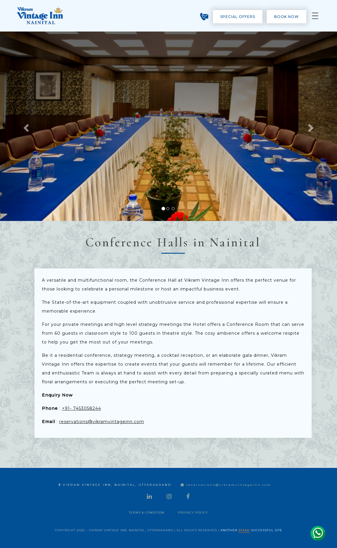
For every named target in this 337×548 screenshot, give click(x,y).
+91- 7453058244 (81, 408)
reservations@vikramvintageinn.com (101, 421)
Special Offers (237, 16)
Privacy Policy (193, 512)
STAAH (244, 530)
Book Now (286, 16)
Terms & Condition (146, 512)
